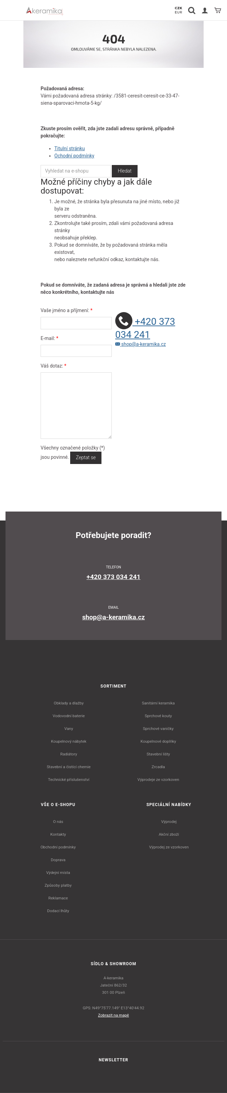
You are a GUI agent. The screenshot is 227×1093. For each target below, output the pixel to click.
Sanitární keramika (158, 703)
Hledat (124, 171)
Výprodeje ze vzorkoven (158, 779)
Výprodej (168, 821)
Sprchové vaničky (158, 728)
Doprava (58, 859)
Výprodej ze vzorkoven (168, 847)
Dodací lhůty (58, 910)
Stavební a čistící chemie (69, 766)
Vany (68, 728)
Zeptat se (86, 457)
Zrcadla (158, 766)
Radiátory (68, 754)
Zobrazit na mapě (113, 1015)
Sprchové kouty (158, 715)
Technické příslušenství (68, 779)
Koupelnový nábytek (68, 741)
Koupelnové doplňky (158, 741)
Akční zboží (169, 834)
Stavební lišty (158, 754)
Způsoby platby (58, 885)
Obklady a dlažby (69, 703)
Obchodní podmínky (58, 847)
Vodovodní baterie (69, 715)
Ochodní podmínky (74, 155)
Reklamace (58, 898)
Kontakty (58, 834)
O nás (58, 821)
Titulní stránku (69, 148)
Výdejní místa (58, 872)
